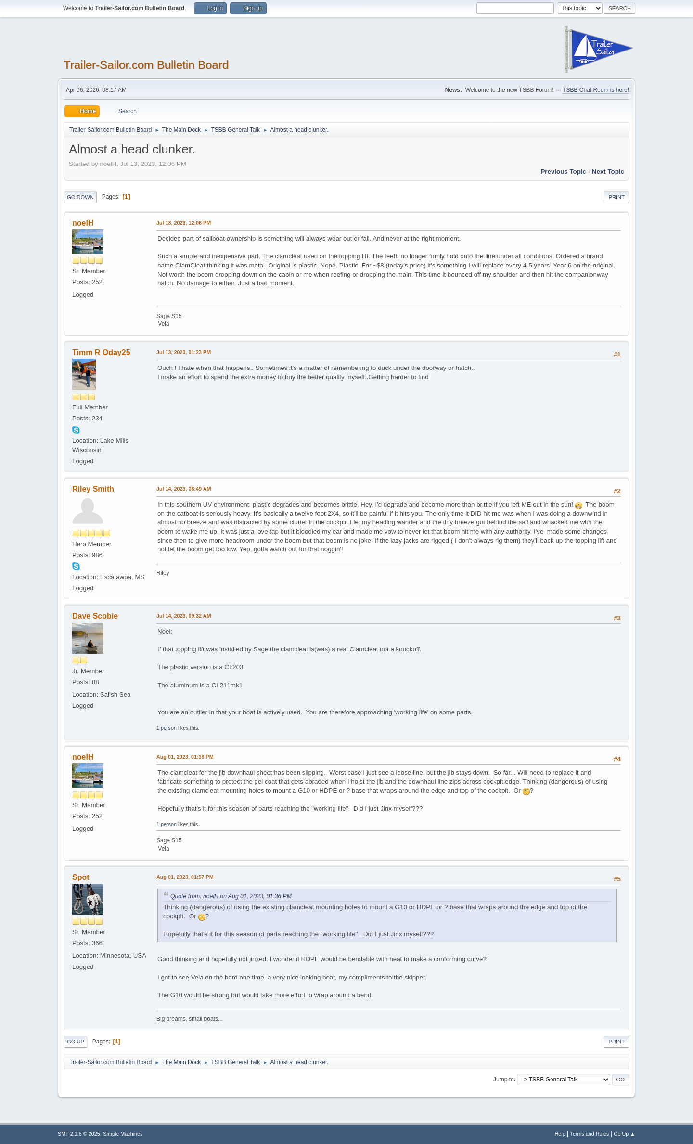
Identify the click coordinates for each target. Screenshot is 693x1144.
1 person (166, 728)
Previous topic (563, 171)
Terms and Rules (589, 1134)
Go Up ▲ (624, 1134)
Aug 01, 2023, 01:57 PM (185, 877)
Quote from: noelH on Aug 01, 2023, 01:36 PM (231, 896)
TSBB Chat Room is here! (596, 90)
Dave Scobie (95, 616)
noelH (82, 223)
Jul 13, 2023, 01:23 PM (183, 352)
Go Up (75, 1041)
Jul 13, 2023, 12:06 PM (183, 223)
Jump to (503, 1079)
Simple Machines (122, 1134)
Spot (81, 877)
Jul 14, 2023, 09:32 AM (183, 616)
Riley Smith (93, 489)
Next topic (608, 171)
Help (560, 1134)
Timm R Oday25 (101, 352)
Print (616, 197)
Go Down (80, 197)
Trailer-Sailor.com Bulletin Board (146, 64)
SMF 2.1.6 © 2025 (79, 1134)
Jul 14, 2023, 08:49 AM (183, 489)
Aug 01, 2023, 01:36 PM (185, 757)
